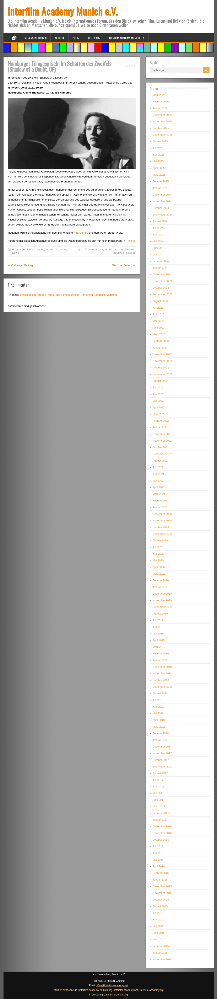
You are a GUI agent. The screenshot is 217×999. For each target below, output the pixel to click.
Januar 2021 (160, 507)
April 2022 (159, 407)
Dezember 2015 (162, 886)
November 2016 (162, 833)
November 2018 (162, 673)
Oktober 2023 (161, 287)
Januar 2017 (160, 819)
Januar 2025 (160, 188)
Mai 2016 (158, 859)
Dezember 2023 (162, 274)
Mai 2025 (158, 161)
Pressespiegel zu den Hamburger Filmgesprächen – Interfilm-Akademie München (69, 294)
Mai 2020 (158, 560)
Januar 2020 (160, 587)
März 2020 (159, 573)
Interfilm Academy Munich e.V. (63, 11)
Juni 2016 (158, 853)
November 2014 (162, 959)
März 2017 (159, 806)
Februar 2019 (161, 653)
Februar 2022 (161, 420)
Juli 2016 (158, 846)
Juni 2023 (158, 314)
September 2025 (163, 134)
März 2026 (159, 94)
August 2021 (160, 460)
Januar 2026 (160, 108)
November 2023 (162, 281)
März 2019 (159, 646)
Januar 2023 (160, 347)
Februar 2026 (161, 101)
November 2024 (162, 201)
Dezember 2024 (162, 194)
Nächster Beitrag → (123, 265)
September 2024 (163, 214)
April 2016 (159, 866)
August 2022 (160, 380)
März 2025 (159, 174)
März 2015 (159, 939)
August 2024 (160, 221)
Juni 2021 (158, 473)
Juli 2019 (158, 620)
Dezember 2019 (162, 593)
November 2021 (162, 440)
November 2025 (162, 121)
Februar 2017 (161, 813)
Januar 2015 (160, 952)
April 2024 (159, 247)
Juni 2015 (158, 919)
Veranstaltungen (36, 38)
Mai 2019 (158, 633)
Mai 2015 (158, 926)
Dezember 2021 (162, 434)
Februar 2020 (161, 580)
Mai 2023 (158, 321)
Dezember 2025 (162, 114)
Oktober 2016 (161, 839)
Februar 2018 (161, 733)
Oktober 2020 (161, 527)
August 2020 (160, 540)
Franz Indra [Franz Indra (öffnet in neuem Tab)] (81, 232)
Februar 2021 (161, 500)
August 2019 (160, 613)
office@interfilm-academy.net (112, 985)
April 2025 (159, 168)
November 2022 (162, 360)
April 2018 (159, 720)
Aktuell (59, 38)
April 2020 (159, 567)
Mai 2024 (158, 241)
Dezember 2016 (162, 826)
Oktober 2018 (161, 680)
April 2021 (159, 487)
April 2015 (159, 932)
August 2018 (160, 693)
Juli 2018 (158, 700)
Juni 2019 (158, 626)
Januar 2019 (160, 660)
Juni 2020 (158, 553)
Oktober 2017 (161, 759)
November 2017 (162, 753)
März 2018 (159, 726)
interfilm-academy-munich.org (95, 990)
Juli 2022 (158, 387)
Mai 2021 (158, 480)
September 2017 (163, 766)
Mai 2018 (158, 713)
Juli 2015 (158, 912)
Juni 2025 (158, 154)
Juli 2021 (158, 467)
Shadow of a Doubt (124, 252)
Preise (76, 38)
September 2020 (163, 533)
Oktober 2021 (161, 447)
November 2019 (162, 600)
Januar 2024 (160, 267)
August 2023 (160, 301)
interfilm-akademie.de (65, 990)
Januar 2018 (160, 740)
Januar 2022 (160, 427)
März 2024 (159, 254)
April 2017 (159, 799)
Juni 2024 (158, 234)
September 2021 (163, 454)
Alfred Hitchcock (93, 249)
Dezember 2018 (162, 666)
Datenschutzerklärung (116, 994)
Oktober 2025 (161, 128)
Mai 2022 (158, 400)
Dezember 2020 (162, 513)
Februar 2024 (161, 261)
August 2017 (160, 773)
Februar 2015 (161, 946)
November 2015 (162, 892)
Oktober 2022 (161, 367)
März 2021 (159, 493)
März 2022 (159, 414)
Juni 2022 (158, 394)
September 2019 (163, 607)
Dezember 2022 (162, 354)
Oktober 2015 (161, 899)
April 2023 (159, 327)
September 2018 (163, 686)
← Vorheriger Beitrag (20, 265)
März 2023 (159, 334)
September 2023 (163, 294)
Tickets (130, 240)
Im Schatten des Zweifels (120, 249)
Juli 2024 (158, 227)
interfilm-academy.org (151, 990)
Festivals (94, 38)
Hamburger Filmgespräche (28, 249)
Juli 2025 (158, 148)
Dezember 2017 (162, 746)
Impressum (95, 994)
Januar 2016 (160, 879)
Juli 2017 (158, 779)
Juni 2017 (158, 786)
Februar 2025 (161, 181)
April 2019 (159, 640)
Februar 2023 (161, 340)
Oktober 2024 (161, 207)
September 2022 (163, 374)
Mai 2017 (158, 793)
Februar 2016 (161, 873)
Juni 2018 (158, 706)
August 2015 (160, 906)
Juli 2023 (158, 307)
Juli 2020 (158, 547)
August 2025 (160, 141)
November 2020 (162, 520)
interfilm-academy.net (126, 990)
